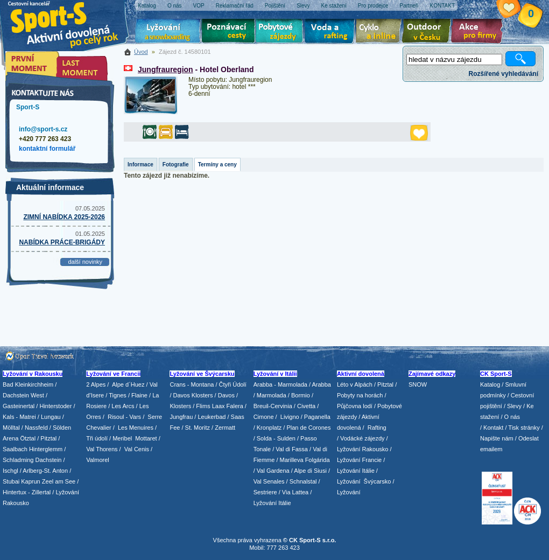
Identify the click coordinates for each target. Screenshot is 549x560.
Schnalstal (303, 481)
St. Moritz (197, 427)
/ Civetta (304, 406)
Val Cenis (136, 449)
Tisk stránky (523, 427)
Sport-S (27, 107)
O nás (512, 417)
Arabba (321, 384)
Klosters (180, 406)
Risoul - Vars (124, 417)
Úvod (141, 51)
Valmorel (97, 460)
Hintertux (14, 492)
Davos (226, 395)
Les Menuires (135, 427)
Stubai (11, 481)
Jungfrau (181, 417)
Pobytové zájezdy (281, 32)
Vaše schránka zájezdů (517, 9)
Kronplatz (269, 427)
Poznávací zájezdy (229, 32)
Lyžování (168, 32)
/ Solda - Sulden (274, 438)
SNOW (418, 384)
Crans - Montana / (194, 384)
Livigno (289, 417)
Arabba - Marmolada (280, 384)
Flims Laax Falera (219, 406)
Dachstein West (23, 395)
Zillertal (42, 492)
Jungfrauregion (165, 69)
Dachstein (49, 460)
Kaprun (30, 481)
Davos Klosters (193, 395)
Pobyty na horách (360, 395)
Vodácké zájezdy (362, 438)
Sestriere (265, 492)
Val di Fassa (292, 449)
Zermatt (225, 427)
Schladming (19, 460)
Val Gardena (273, 470)
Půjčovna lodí (354, 406)
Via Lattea (295, 492)
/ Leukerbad (210, 417)
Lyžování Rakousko (363, 449)
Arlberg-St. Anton (45, 470)
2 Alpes (95, 384)
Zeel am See (58, 481)
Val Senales (269, 481)
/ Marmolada (270, 395)
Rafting (377, 427)
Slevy (514, 406)
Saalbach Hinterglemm (32, 449)
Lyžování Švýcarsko (364, 481)
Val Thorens (101, 449)
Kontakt (493, 427)
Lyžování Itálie (272, 503)
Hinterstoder (55, 406)
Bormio (300, 395)
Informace (140, 164)
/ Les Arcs (121, 406)
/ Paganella (315, 417)
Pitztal (48, 438)
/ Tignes (115, 395)
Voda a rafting (331, 32)
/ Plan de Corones (306, 427)
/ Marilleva (289, 460)
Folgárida (317, 460)
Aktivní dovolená (428, 32)
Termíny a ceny (217, 164)
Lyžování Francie (359, 460)
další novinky (85, 261)
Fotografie (176, 164)
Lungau (51, 417)
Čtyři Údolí (233, 384)
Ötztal (28, 438)
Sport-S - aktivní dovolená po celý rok (70, 23)
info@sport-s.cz (43, 129)
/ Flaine (137, 395)
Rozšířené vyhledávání (503, 74)
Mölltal (11, 427)
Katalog (490, 384)
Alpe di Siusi (310, 470)
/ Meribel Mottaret (133, 438)
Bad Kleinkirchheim (28, 384)
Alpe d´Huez (129, 384)
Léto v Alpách (354, 384)
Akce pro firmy (479, 32)
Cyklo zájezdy (380, 32)
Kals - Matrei (19, 417)
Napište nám (496, 438)
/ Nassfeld (35, 427)
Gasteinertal (18, 406)
